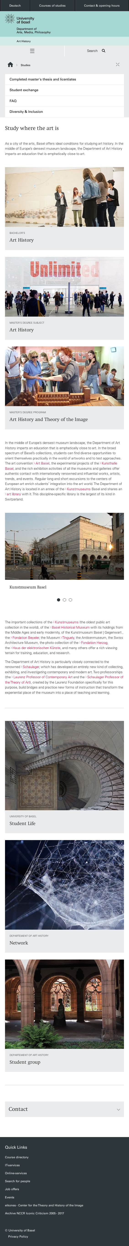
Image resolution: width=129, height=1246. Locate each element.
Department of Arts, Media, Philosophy (34, 30)
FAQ (13, 101)
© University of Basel (20, 1230)
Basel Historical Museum (71, 627)
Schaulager (31, 667)
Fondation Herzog (94, 642)
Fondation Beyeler (26, 637)
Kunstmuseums (79, 489)
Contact (64, 1109)
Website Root (10, 64)
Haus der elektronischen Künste (36, 648)
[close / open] (117, 64)
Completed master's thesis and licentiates (43, 79)
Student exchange (24, 90)
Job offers (12, 1189)
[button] (32, 51)
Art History (24, 41)
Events (9, 1197)
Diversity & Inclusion (26, 112)
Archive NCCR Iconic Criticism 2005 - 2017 (34, 1213)
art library (14, 494)
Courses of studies (52, 5)
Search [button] (97, 51)
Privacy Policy (18, 1236)
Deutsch (15, 5)
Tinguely (68, 637)
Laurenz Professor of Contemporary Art (42, 677)
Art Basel (42, 463)
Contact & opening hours (102, 5)
